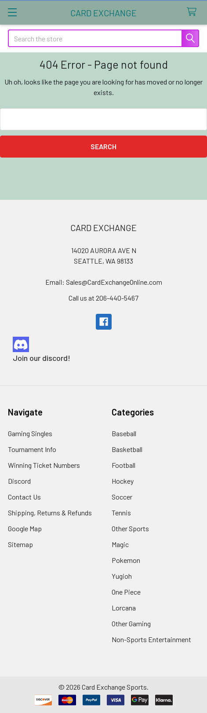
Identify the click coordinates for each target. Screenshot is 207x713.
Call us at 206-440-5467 (103, 298)
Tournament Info (32, 449)
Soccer (122, 496)
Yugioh (122, 576)
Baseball (124, 433)
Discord (19, 481)
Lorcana (124, 607)
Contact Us (24, 496)
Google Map (25, 528)
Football (123, 465)
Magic (120, 544)
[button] (104, 344)
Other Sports (130, 528)
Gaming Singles (30, 433)
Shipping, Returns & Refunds (50, 512)
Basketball (127, 449)
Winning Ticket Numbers (44, 465)
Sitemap (20, 544)
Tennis (121, 512)
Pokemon (126, 560)
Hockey (123, 481)
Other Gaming (131, 623)
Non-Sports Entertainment (151, 639)
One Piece (126, 592)
